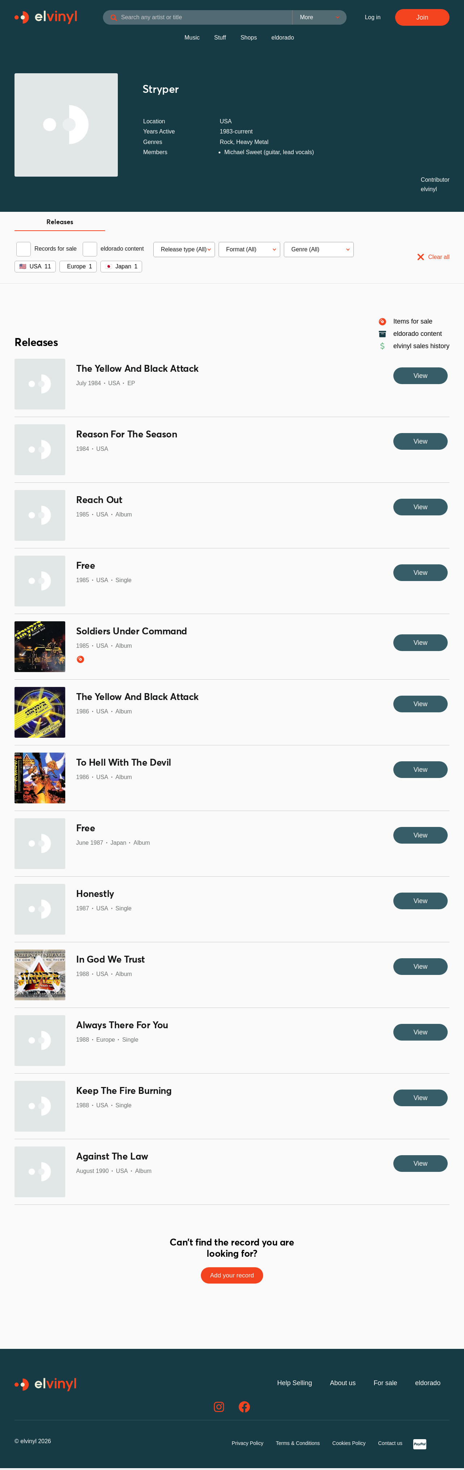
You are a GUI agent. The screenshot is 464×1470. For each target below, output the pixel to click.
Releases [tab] (59, 224)
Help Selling (294, 1384)
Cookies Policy (349, 1445)
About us (343, 1384)
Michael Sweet (243, 154)
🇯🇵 (108, 268)
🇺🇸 (22, 268)
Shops (248, 39)
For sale (385, 1384)
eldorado (283, 39)
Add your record (232, 1277)
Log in (373, 18)
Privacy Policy (247, 1445)
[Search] (127, 19)
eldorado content (122, 250)
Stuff (220, 39)
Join (422, 18)
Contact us (390, 1445)
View (421, 377)
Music (192, 39)
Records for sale (55, 250)
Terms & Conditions (298, 1445)
